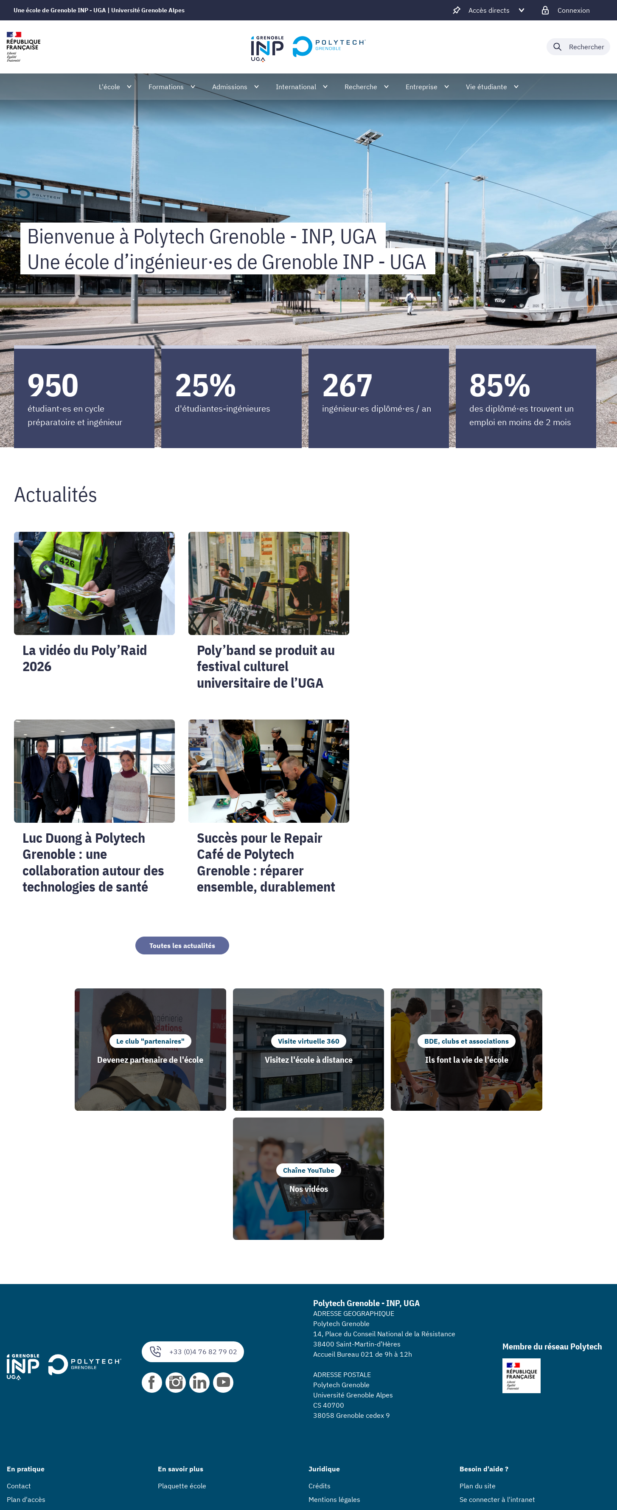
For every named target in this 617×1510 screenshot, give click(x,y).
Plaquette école (182, 1356)
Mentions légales (334, 1370)
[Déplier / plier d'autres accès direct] (489, 10)
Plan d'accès (26, 1370)
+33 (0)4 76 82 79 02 (193, 1223)
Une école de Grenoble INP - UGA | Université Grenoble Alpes (99, 10)
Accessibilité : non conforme (351, 1384)
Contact (19, 1356)
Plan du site (478, 1356)
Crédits (319, 1356)
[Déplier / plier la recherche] (578, 46)
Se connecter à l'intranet (497, 1370)
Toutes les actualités (182, 945)
